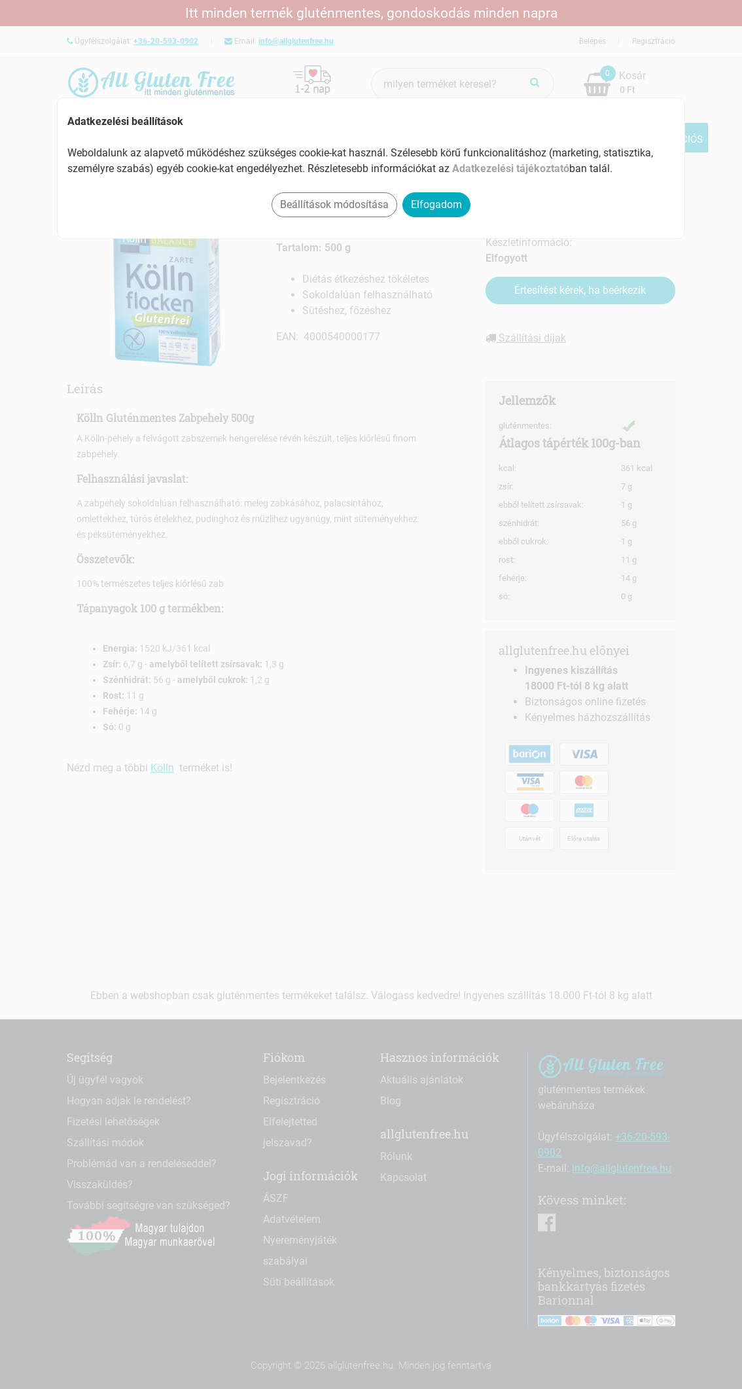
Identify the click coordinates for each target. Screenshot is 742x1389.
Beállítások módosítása (334, 204)
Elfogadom (436, 204)
